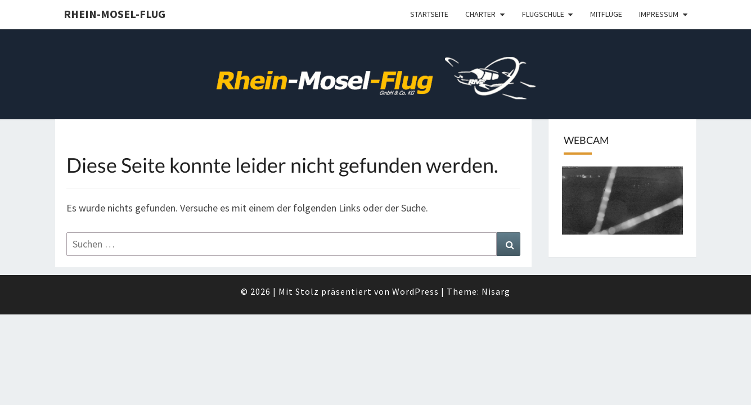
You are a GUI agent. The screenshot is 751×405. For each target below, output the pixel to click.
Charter (480, 14)
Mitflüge (606, 14)
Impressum (658, 14)
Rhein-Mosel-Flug (114, 14)
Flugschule (543, 14)
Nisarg (496, 291)
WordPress (415, 291)
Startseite (429, 14)
